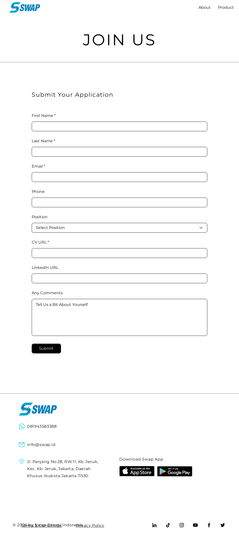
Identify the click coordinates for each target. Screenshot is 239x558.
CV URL (39, 242)
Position (40, 217)
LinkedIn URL (45, 268)
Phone (38, 192)
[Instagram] (182, 525)
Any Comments (47, 293)
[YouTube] (195, 525)
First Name (42, 116)
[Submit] (46, 348)
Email (37, 166)
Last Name (42, 141)
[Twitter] (223, 525)
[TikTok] (168, 525)
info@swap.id (41, 444)
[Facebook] (209, 525)
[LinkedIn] (154, 525)
